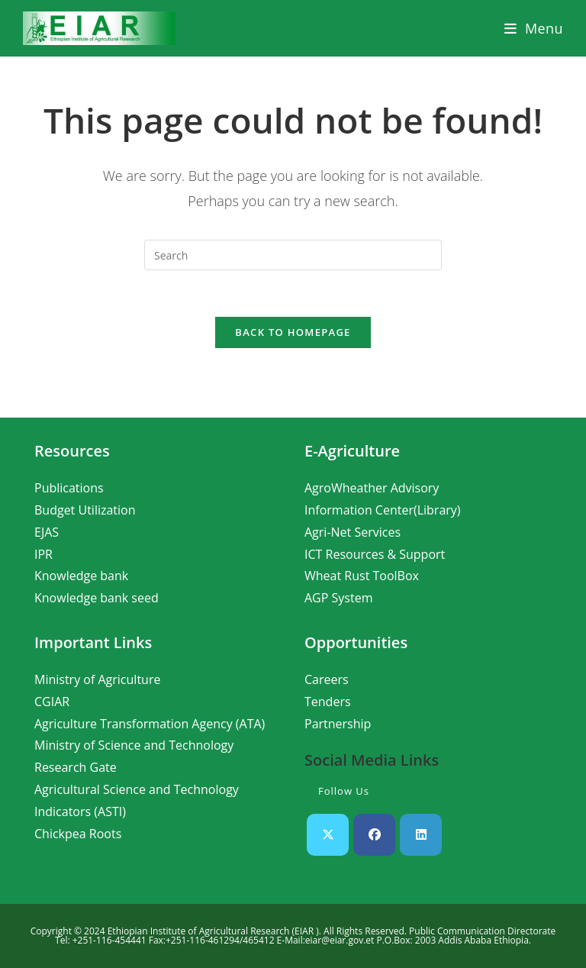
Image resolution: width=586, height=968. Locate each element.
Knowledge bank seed (96, 597)
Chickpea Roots (77, 833)
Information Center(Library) (382, 510)
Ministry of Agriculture (97, 679)
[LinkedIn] (421, 835)
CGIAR (51, 701)
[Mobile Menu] (533, 28)
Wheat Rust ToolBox (361, 575)
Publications (69, 487)
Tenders (327, 701)
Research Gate (75, 767)
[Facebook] (374, 835)
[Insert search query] (293, 255)
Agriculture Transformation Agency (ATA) (149, 723)
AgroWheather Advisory (371, 487)
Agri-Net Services (352, 532)
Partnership (337, 723)
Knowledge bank (81, 575)
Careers (326, 679)
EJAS (46, 532)
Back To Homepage (292, 332)
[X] (328, 835)
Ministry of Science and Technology (133, 745)
